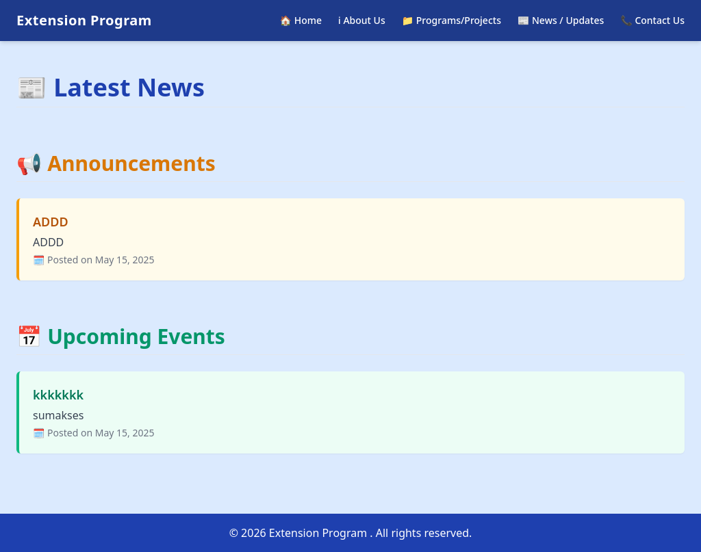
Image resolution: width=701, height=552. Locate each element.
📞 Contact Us (652, 20)
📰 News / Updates (561, 20)
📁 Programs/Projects (451, 20)
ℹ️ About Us (361, 20)
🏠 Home (301, 20)
